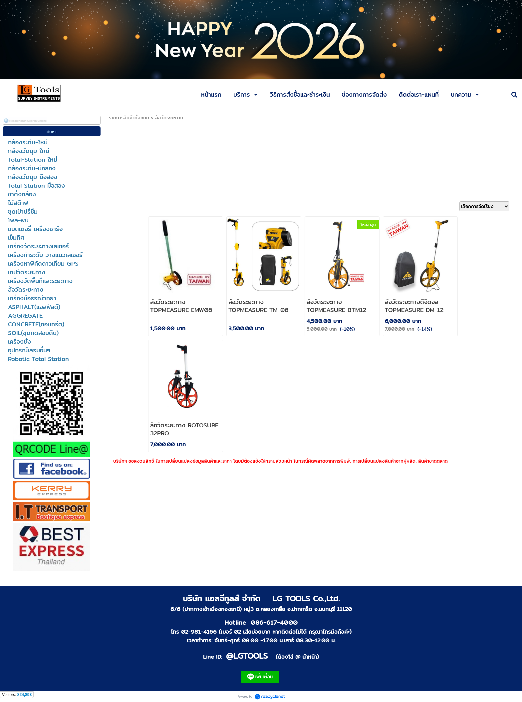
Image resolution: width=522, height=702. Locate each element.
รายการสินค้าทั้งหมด (129, 117)
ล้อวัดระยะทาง (169, 117)
